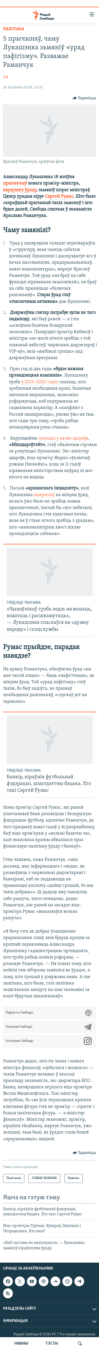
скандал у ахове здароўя (63, 438)
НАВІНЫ (21, 1344)
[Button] (84, 98)
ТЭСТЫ (52, 1344)
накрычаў (44, 494)
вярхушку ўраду (19, 190)
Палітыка (13, 29)
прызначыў (15, 183)
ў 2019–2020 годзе (39, 382)
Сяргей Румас (59, 196)
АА (5, 77)
